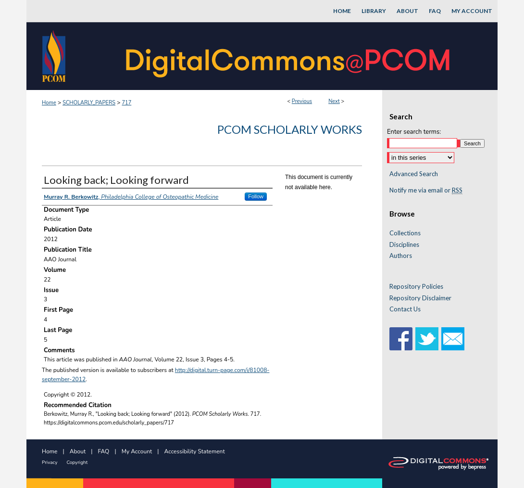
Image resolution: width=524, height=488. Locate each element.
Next (334, 101)
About (78, 451)
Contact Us (405, 309)
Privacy (49, 462)
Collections (405, 233)
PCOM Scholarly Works (289, 129)
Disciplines (404, 244)
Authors (400, 255)
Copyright (76, 462)
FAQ (104, 451)
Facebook (400, 338)
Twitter (426, 338)
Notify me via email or (425, 190)
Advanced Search (413, 174)
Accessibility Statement (194, 451)
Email (452, 338)
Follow (255, 196)
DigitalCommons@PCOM (289, 56)
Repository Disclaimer (420, 298)
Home (49, 102)
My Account (137, 451)
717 (126, 102)
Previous (302, 101)
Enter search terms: (414, 132)
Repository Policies (416, 286)
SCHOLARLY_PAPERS (88, 102)
